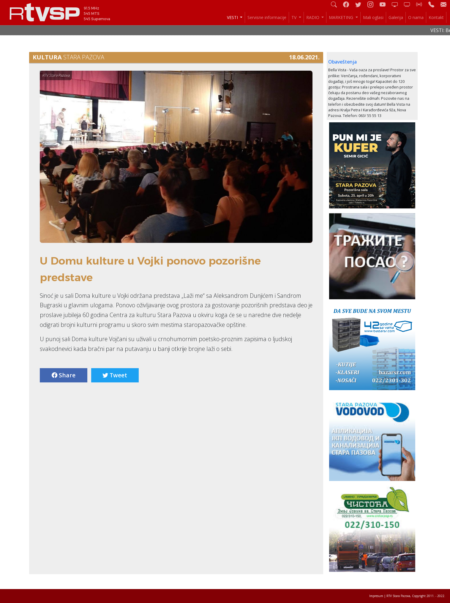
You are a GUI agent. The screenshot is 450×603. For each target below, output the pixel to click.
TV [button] (294, 17)
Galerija (396, 17)
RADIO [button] (313, 17)
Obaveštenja (342, 61)
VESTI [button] (233, 17)
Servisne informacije (266, 17)
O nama (416, 17)
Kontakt (436, 17)
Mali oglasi (373, 17)
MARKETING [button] (341, 17)
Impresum (376, 596)
